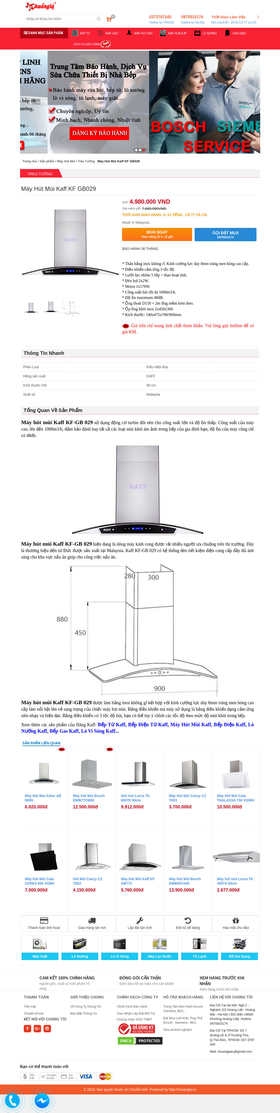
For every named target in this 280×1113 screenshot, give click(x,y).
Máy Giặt (40, 956)
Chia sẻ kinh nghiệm (177, 1030)
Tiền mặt (30, 1006)
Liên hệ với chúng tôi (231, 997)
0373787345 (161, 20)
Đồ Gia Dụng (239, 956)
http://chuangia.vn (183, 1089)
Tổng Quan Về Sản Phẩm (53, 410)
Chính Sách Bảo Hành (132, 1006)
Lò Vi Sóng (120, 956)
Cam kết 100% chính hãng (67, 978)
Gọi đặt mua (225, 235)
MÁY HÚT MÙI (143, 33)
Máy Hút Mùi (66, 161)
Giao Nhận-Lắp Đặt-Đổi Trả (136, 1013)
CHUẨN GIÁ (138, 1089)
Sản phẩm (47, 161)
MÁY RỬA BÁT (177, 33)
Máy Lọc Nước (159, 956)
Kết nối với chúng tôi (45, 1019)
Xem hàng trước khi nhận (222, 981)
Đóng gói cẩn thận (140, 978)
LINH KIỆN (239, 33)
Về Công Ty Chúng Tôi (85, 1006)
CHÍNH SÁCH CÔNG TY (137, 997)
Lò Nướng (80, 956)
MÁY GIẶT (112, 33)
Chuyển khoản (34, 1013)
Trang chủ (30, 161)
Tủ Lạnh (199, 956)
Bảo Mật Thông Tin (83, 1013)
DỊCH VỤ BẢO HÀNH (87, 44)
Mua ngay (157, 234)
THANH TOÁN (36, 997)
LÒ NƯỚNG (210, 33)
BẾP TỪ (85, 33)
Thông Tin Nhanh (44, 353)
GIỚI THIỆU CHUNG (87, 997)
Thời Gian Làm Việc (233, 20)
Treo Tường (86, 161)
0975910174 (192, 20)
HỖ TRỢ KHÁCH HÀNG (183, 997)
